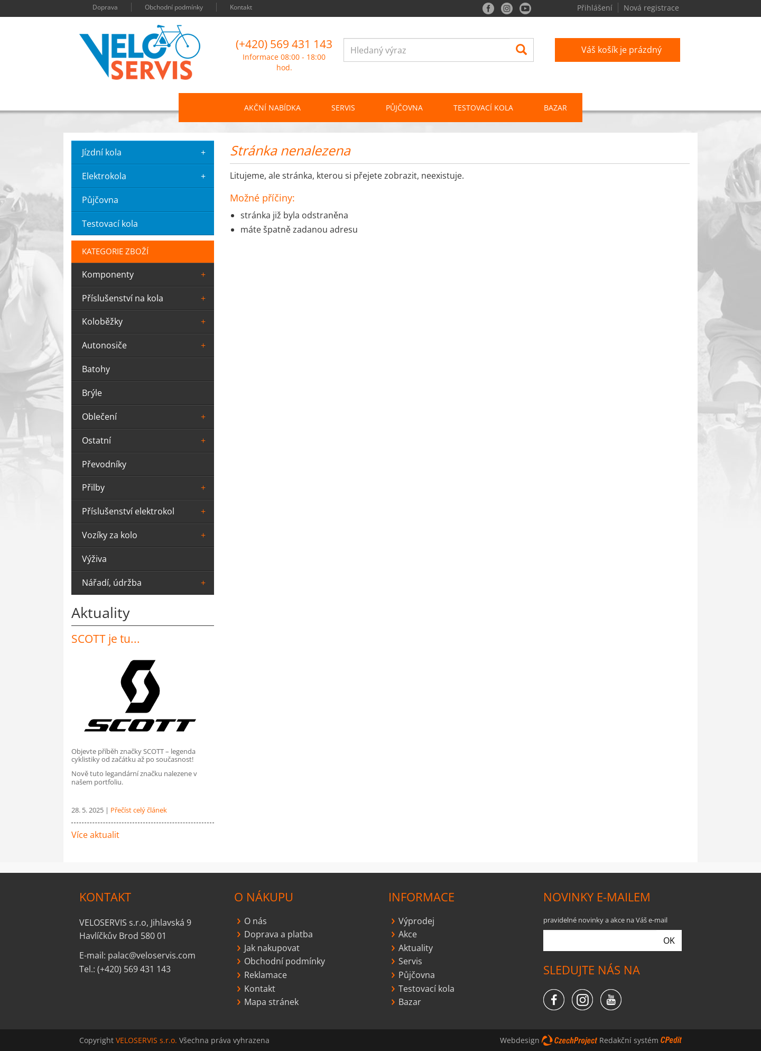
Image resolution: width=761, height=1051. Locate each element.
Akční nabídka (272, 108)
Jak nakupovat (272, 948)
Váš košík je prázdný (621, 50)
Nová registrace (651, 8)
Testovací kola (483, 108)
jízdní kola (145, 152)
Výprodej (416, 921)
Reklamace (265, 975)
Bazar (555, 108)
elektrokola (145, 176)
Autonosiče (145, 345)
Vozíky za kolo (145, 535)
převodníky (104, 464)
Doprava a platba (278, 934)
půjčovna (100, 200)
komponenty (145, 274)
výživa (94, 559)
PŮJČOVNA (404, 108)
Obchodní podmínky (174, 7)
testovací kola (110, 223)
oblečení (145, 416)
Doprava (105, 7)
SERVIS (343, 108)
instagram (507, 8)
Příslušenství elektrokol (145, 511)
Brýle (92, 393)
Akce (407, 934)
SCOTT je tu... (105, 638)
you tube (525, 8)
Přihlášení (594, 8)
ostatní (145, 440)
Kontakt (241, 7)
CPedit (671, 1040)
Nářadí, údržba (145, 582)
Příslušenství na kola (145, 298)
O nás (255, 921)
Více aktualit (95, 835)
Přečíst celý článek (138, 810)
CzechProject (569, 1040)
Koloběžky (145, 321)
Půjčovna (416, 975)
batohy (96, 369)
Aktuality (415, 948)
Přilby (145, 487)
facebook (488, 8)
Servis (410, 961)
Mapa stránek (271, 1002)
